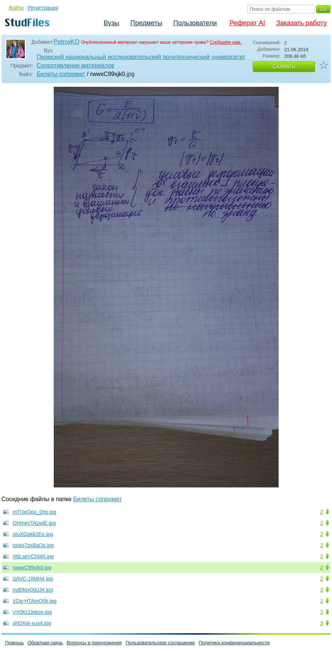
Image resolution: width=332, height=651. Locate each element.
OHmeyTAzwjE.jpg (34, 523)
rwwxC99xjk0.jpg (32, 568)
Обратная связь (45, 642)
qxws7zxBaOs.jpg (33, 545)
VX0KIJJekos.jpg (32, 612)
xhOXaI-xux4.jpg (32, 623)
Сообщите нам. (226, 42)
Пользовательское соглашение (160, 642)
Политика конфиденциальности (234, 642)
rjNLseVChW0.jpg (33, 556)
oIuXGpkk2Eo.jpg (33, 534)
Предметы (146, 23)
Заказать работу (301, 23)
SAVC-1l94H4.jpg (33, 579)
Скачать (284, 66)
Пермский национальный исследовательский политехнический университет (141, 57)
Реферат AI (247, 23)
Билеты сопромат (61, 74)
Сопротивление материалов (75, 65)
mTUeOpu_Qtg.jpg (34, 512)
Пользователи (195, 23)
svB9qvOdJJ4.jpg (33, 590)
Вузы (111, 23)
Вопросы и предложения (94, 642)
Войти (16, 8)
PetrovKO (66, 42)
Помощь (14, 642)
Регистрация (43, 8)
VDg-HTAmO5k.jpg (35, 601)
